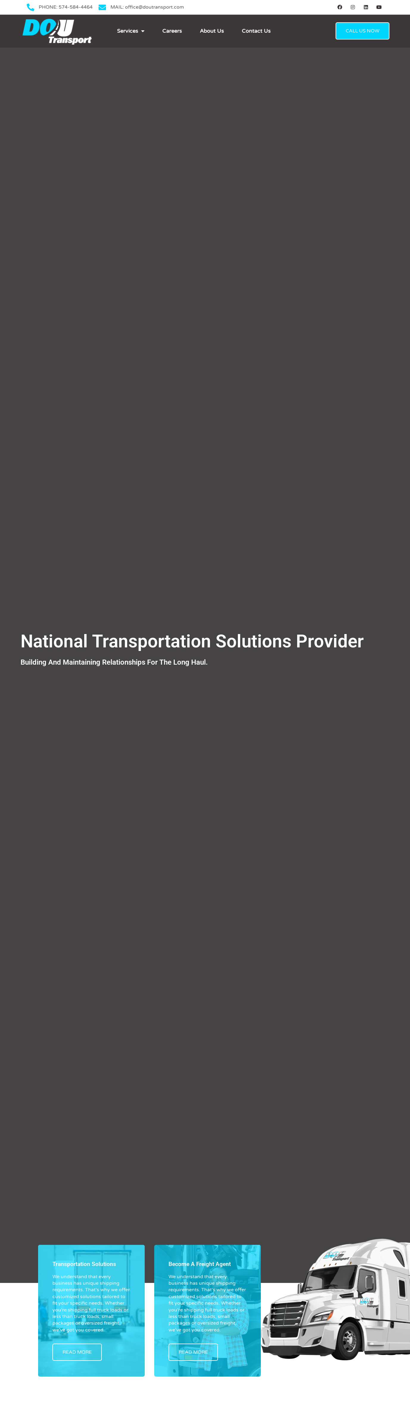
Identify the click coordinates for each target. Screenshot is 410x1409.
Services (130, 31)
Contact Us (256, 31)
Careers (172, 31)
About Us (212, 31)
